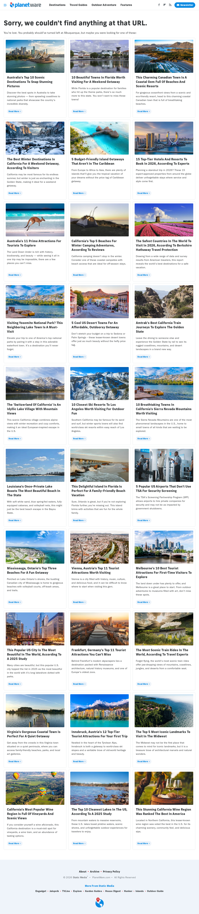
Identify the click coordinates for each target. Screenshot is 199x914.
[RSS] (170, 6)
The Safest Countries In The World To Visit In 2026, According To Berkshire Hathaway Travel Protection (164, 245)
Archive (94, 871)
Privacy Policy (111, 871)
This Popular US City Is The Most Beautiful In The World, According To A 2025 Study (34, 654)
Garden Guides (93, 891)
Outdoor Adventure (104, 5)
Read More (14, 111)
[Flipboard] (164, 6)
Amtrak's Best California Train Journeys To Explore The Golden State (160, 327)
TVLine (66, 891)
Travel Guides (78, 5)
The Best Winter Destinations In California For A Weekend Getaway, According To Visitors (33, 163)
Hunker (128, 891)
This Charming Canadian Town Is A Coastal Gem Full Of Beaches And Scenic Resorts (161, 81)
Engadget (40, 891)
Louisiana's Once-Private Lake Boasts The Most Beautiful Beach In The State (33, 490)
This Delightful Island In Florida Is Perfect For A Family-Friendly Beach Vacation (98, 490)
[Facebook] (159, 6)
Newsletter (185, 5)
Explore (77, 891)
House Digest (113, 891)
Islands (140, 891)
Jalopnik (54, 891)
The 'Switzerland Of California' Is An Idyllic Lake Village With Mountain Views (34, 409)
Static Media (80, 877)
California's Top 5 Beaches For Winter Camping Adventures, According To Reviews (94, 245)
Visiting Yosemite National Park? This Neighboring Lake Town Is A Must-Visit (35, 327)
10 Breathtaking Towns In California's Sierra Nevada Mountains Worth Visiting (164, 409)
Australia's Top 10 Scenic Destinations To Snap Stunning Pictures (29, 81)
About (82, 871)
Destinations (57, 5)
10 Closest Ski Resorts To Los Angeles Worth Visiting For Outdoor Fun (98, 409)
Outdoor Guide (155, 891)
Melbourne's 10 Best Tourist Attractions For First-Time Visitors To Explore (164, 572)
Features (126, 5)
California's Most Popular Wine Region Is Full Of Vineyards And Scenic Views (30, 813)
